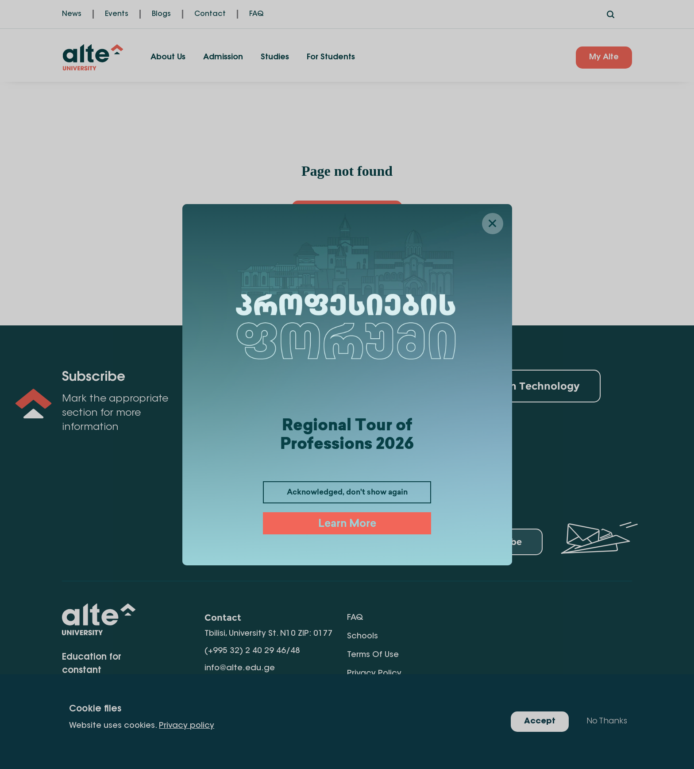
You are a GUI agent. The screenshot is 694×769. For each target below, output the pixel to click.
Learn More (347, 524)
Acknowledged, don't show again (347, 493)
